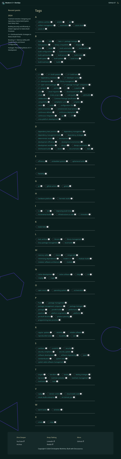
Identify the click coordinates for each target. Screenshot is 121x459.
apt (71, 22)
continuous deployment (68, 112)
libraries (58, 239)
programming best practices (49, 320)
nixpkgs (42, 278)
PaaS (41, 303)
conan (41, 105)
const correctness (45, 109)
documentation (75, 149)
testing (67, 374)
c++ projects (43, 88)
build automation (67, 48)
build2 (59, 62)
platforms (78, 313)
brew (41, 48)
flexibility (42, 174)
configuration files (68, 105)
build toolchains (45, 62)
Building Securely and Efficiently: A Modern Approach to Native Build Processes (19, 29)
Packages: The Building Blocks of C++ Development (20, 49)
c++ (40, 74)
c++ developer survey (72, 78)
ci (67, 88)
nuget (53, 278)
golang (67, 186)
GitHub (112, 3)
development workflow (47, 145)
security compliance (46, 352)
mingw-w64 (72, 255)
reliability (60, 332)
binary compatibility (63, 45)
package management (57, 303)
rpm (75, 336)
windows (58, 410)
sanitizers (42, 348)
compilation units (61, 102)
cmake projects (56, 95)
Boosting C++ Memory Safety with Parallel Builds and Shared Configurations (19, 42)
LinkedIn (51, 441)
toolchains (43, 381)
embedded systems (60, 161)
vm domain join (68, 397)
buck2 (51, 48)
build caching (85, 48)
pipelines (42, 313)
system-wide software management (52, 362)
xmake (41, 422)
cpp (63, 116)
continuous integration (47, 116)
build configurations (46, 52)
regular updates (45, 332)
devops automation (82, 145)
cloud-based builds (74, 92)
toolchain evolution (59, 378)
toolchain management (81, 378)
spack (86, 355)
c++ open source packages (48, 85)
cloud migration (55, 92)
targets (41, 374)
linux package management (49, 243)
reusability (63, 336)
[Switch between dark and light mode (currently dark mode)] (117, 2)
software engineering (69, 355)
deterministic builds (46, 138)
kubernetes (43, 227)
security (69, 348)
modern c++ (68, 259)
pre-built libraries (45, 316)
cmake (41, 95)
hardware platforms (46, 198)
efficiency (42, 161)
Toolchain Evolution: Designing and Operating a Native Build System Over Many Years (19, 21)
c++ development (45, 81)
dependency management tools (50, 135)
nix (89, 274)
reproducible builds (46, 336)
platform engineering (60, 313)
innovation (85, 214)
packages (42, 310)
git (40, 186)
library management (75, 239)
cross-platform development (49, 119)
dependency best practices (48, 131)
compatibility (44, 102)
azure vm (42, 29)
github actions (53, 186)
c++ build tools (73, 74)
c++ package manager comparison (77, 85)
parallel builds (58, 310)
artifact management (46, 25)
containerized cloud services (68, 109)
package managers (78, 306)
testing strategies (83, 374)
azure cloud (80, 25)
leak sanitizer (44, 239)
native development (46, 274)
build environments (67, 52)
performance (74, 310)
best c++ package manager (69, 41)
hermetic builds (65, 198)
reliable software (77, 332)
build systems (60, 58)
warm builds (43, 410)
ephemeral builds (79, 161)
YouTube (20, 441)
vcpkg (41, 394)
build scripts (79, 55)
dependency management (74, 131)
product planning (64, 316)
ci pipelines (79, 88)
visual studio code (74, 394)
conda (52, 105)
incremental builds (46, 214)
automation (65, 25)
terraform (54, 374)
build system (43, 58)
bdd (51, 41)
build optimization (45, 55)
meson (59, 255)
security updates (66, 352)
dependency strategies (77, 135)
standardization (44, 359)
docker (61, 149)
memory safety (44, 255)
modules (71, 262)
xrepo (53, 422)
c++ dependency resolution (49, 78)
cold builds (88, 95)
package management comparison (51, 306)
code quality (72, 95)
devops (65, 145)
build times (76, 58)
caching (57, 88)
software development (47, 355)
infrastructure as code (67, 214)
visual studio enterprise (47, 397)
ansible (60, 22)
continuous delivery (46, 112)
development (65, 138)
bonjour (80, 45)
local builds (70, 243)
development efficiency (47, 142)
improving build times (65, 211)
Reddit (50, 444)
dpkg (90, 149)
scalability (56, 348)
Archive (19, 444)
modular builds (85, 259)
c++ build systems (55, 74)
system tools (61, 359)
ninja (80, 274)
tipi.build (42, 378)
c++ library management (67, 81)
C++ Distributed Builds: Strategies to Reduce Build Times (19, 35)
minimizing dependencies (48, 259)
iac (40, 211)
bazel (41, 41)
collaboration (44, 98)
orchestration (80, 290)
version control (55, 394)
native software (65, 274)
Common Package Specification (66, 98)
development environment (72, 142)
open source (43, 290)
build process (64, 55)
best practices (44, 45)
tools (55, 381)
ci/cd (41, 92)
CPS (73, 116)
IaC (49, 211)
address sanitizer (45, 22)
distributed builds (45, 149)
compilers (78, 102)
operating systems (61, 290)
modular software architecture (50, 262)
